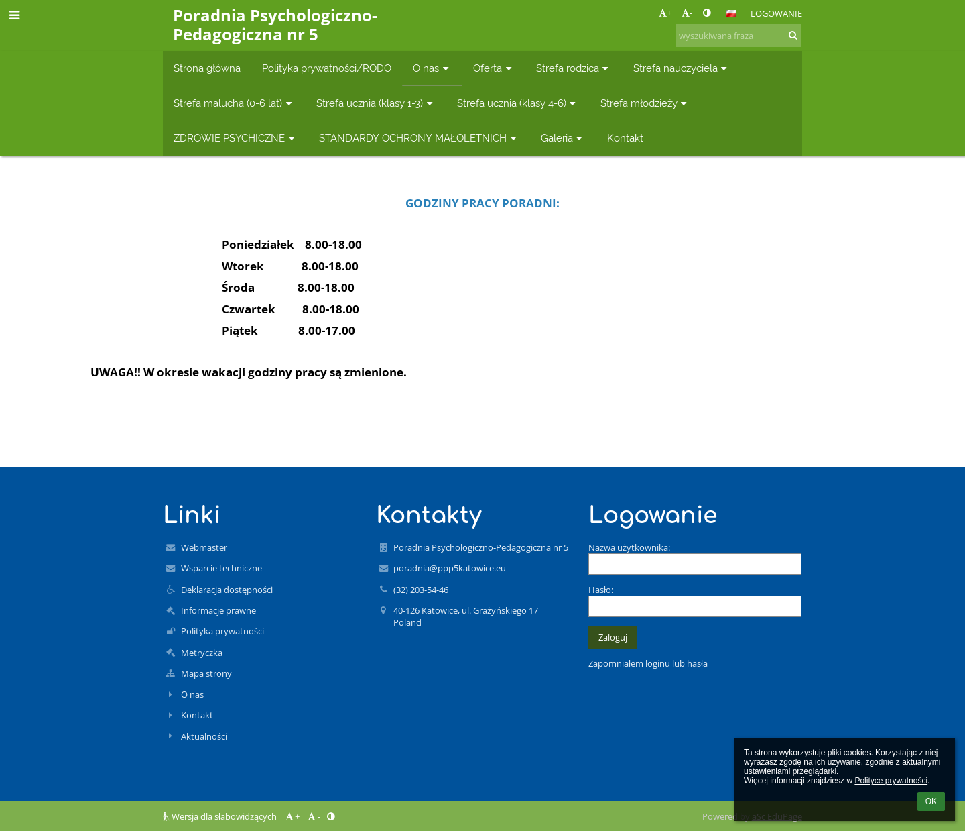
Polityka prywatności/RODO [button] (326, 68)
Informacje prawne (218, 610)
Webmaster (204, 547)
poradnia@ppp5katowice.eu (449, 568)
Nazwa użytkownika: (629, 547)
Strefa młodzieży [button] (645, 103)
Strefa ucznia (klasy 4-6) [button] (518, 103)
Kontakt (197, 715)
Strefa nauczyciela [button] (681, 68)
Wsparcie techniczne (221, 568)
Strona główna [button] (207, 68)
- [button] (687, 13)
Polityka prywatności (222, 631)
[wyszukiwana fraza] (738, 35)
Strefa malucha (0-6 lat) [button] (234, 103)
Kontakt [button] (625, 138)
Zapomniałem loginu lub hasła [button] (648, 663)
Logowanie (776, 13)
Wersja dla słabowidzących (221, 816)
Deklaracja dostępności (227, 590)
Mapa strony (206, 673)
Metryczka (201, 653)
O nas (192, 694)
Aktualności (204, 736)
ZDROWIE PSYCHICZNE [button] (236, 138)
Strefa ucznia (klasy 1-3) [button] (376, 103)
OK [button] (931, 801)
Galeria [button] (563, 138)
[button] (731, 13)
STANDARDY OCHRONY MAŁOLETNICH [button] (419, 138)
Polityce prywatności (890, 780)
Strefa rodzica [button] (574, 68)
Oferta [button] (494, 68)
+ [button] (665, 13)
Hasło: (600, 590)
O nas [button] (432, 68)
